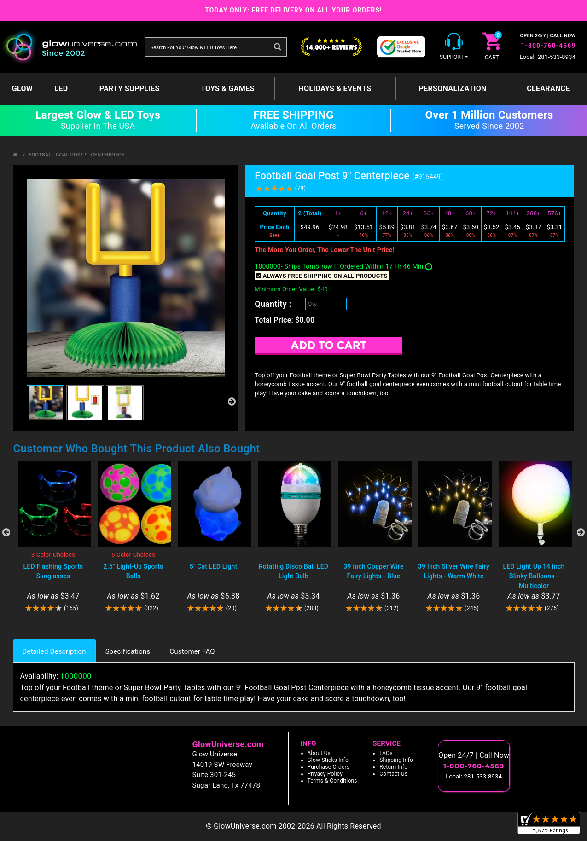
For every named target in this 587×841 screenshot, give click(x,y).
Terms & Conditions (332, 781)
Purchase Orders (329, 767)
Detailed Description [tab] (54, 651)
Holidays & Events (334, 88)
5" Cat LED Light (214, 566)
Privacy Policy (325, 774)
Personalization (453, 88)
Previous (6, 532)
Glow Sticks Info (328, 760)
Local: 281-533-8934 (547, 56)
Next (581, 532)
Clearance (548, 88)
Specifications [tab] (128, 651)
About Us (319, 753)
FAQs (386, 753)
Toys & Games (228, 88)
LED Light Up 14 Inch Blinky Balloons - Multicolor (534, 576)
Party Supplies (129, 88)
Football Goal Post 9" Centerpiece (76, 155)
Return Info (393, 767)
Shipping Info (396, 760)
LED (61, 88)
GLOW (22, 88)
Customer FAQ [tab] (192, 651)
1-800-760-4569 (548, 45)
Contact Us (393, 774)
